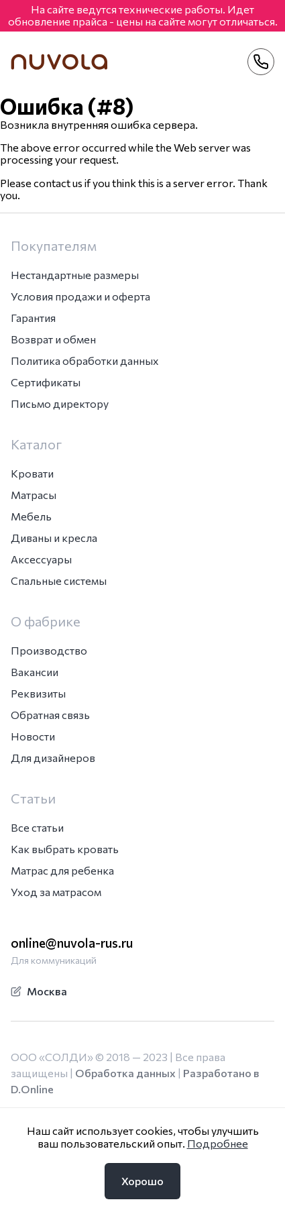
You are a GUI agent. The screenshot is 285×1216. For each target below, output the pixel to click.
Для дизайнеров (53, 757)
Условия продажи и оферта (80, 296)
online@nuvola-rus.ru (72, 942)
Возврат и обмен (53, 339)
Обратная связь (50, 714)
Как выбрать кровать (65, 848)
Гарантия (33, 317)
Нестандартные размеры (75, 274)
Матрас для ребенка (62, 870)
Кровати (32, 473)
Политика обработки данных (85, 360)
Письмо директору (60, 403)
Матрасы (33, 494)
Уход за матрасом (56, 891)
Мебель (31, 516)
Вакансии (34, 671)
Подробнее (217, 1143)
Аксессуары (41, 559)
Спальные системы (59, 580)
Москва (39, 991)
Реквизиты (38, 693)
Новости (33, 736)
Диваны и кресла (54, 537)
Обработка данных (125, 1072)
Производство (49, 650)
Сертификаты (45, 382)
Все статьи (37, 827)
